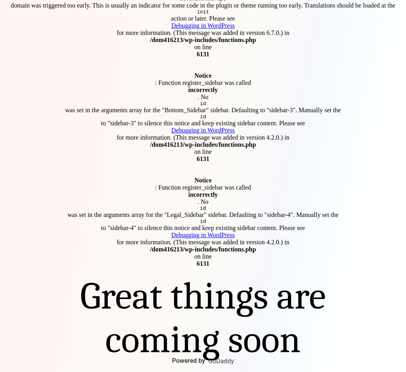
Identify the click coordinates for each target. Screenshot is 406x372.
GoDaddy (221, 361)
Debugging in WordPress (203, 24)
